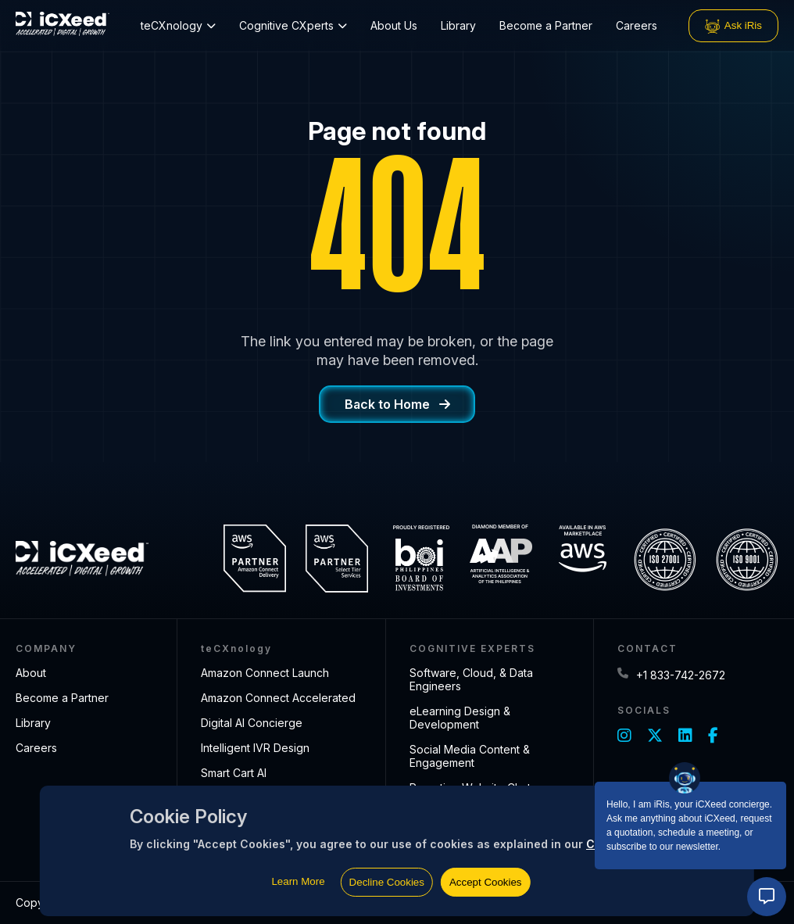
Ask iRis (733, 26)
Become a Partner (545, 25)
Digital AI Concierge (251, 722)
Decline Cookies (386, 882)
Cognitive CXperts (293, 25)
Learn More (297, 881)
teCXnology (178, 25)
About (31, 672)
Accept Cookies (485, 882)
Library (458, 25)
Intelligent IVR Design (255, 747)
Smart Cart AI (233, 772)
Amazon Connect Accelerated (278, 697)
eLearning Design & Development (460, 717)
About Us (393, 25)
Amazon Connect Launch (265, 672)
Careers (636, 25)
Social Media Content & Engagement (470, 756)
